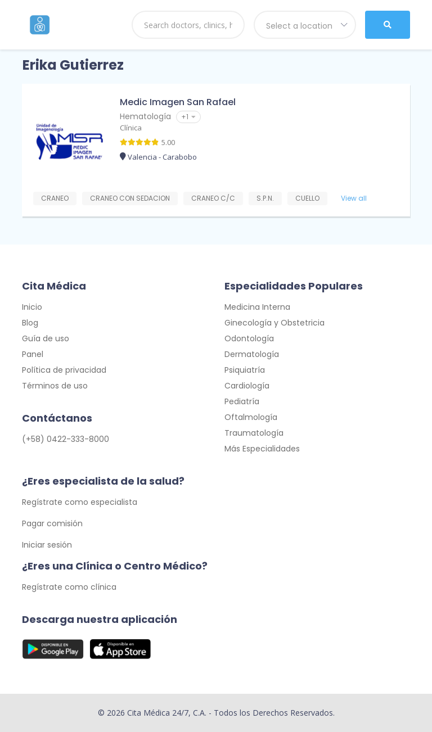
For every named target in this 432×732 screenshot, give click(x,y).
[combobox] (305, 25)
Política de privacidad (64, 370)
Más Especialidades (262, 448)
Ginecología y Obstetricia (274, 322)
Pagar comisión (52, 523)
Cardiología (246, 385)
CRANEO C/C (213, 198)
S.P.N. (265, 198)
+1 (188, 116)
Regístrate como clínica (69, 587)
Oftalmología (250, 417)
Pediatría (241, 401)
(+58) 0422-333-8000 (65, 439)
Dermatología (251, 354)
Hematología (145, 116)
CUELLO (307, 198)
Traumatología (254, 433)
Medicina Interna (257, 307)
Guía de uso (45, 338)
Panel (32, 354)
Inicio (32, 307)
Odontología (249, 338)
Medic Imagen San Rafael (178, 102)
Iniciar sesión (47, 544)
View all (354, 198)
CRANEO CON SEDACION (130, 198)
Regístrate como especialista (79, 502)
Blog (30, 322)
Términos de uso (55, 385)
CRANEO (55, 198)
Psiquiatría (244, 370)
